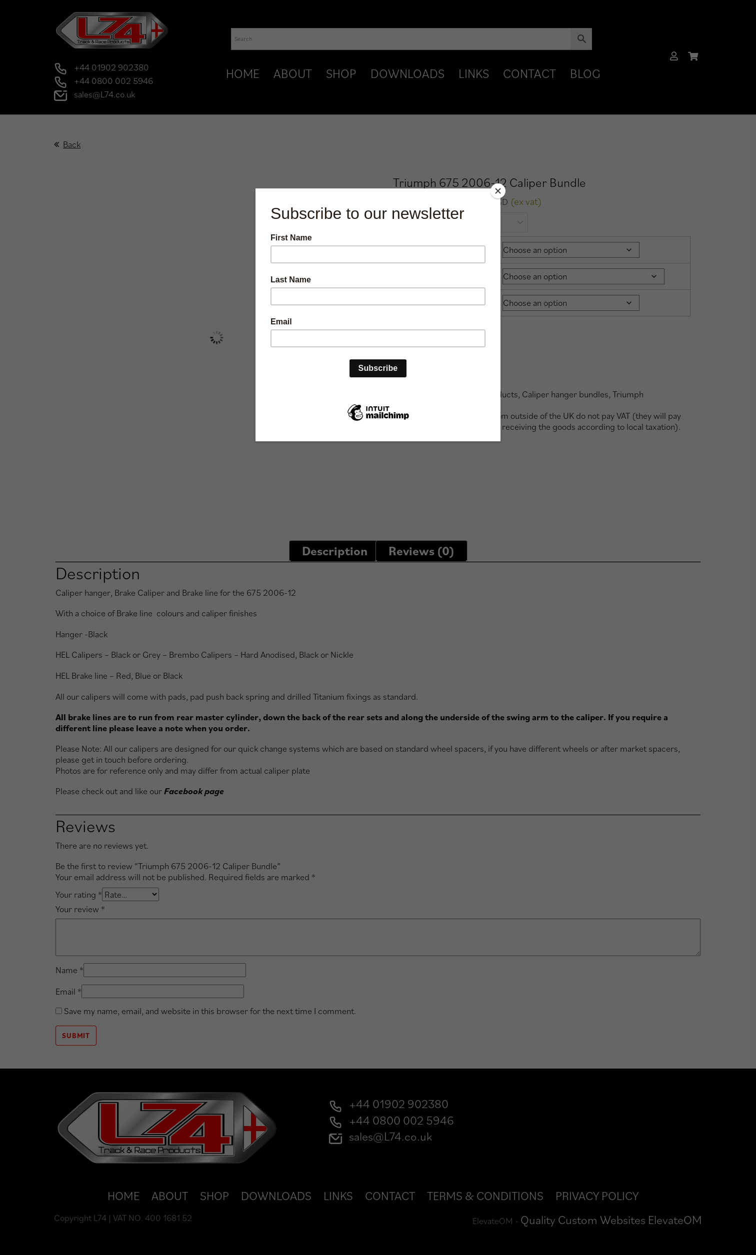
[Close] (498, 190)
